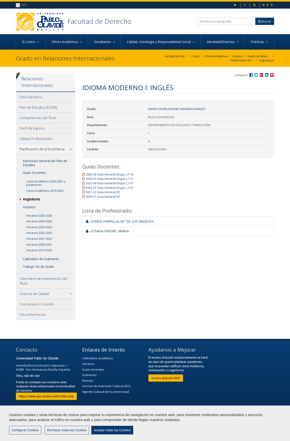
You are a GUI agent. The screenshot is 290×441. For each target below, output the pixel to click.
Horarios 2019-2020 (39, 250)
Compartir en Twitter (256, 75)
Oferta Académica (216, 56)
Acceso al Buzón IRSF (165, 378)
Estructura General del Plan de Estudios (45, 163)
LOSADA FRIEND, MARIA (107, 231)
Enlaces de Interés (103, 349)
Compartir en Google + (261, 75)
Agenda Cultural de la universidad (105, 392)
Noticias (87, 381)
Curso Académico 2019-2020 (44, 191)
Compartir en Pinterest (272, 75)
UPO (21, 5)
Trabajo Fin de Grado (38, 266)
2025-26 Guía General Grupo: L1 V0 (109, 174)
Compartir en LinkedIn (266, 75)
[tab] (45, 97)
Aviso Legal (132, 424)
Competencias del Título (37, 117)
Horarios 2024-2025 (39, 221)
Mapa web (181, 424)
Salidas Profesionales (36, 138)
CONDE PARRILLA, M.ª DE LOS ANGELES (120, 221)
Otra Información (32, 314)
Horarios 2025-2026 (39, 216)
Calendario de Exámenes (41, 259)
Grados (237, 56)
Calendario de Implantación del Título (43, 280)
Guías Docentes (34, 172)
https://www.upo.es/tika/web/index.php (46, 396)
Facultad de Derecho (99, 21)
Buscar (264, 21)
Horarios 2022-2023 (39, 233)
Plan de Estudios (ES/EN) (38, 107)
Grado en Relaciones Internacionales (259, 56)
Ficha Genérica (30, 97)
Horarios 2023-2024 (39, 227)
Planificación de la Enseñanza (242, 60)
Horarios (29, 207)
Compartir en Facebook (251, 75)
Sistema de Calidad (34, 293)
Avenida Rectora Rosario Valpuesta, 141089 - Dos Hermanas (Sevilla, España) (43, 367)
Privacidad (157, 424)
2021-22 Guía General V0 (103, 192)
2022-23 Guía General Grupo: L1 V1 (109, 188)
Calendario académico (97, 358)
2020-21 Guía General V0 (103, 196)
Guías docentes (93, 369)
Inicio (196, 56)
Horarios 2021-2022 (39, 239)
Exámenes (89, 375)
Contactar (108, 424)
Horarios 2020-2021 (39, 245)
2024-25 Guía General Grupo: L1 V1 (109, 179)
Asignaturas (266, 60)
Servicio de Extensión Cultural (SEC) (106, 386)
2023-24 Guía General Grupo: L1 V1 (109, 183)
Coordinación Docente (36, 304)
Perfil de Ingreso (32, 128)
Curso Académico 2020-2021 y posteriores (45, 183)
